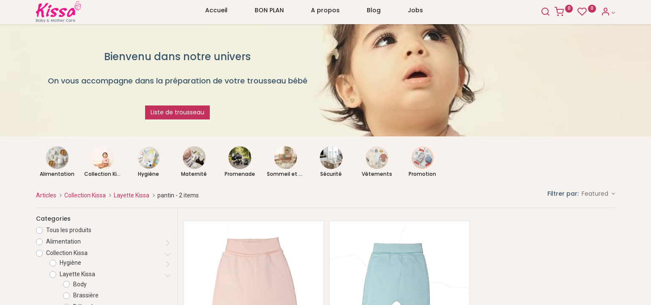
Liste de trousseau (177, 112)
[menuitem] (216, 12)
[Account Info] (608, 12)
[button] (598, 194)
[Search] (545, 12)
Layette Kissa (131, 195)
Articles (46, 195)
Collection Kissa (85, 195)
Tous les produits (68, 230)
